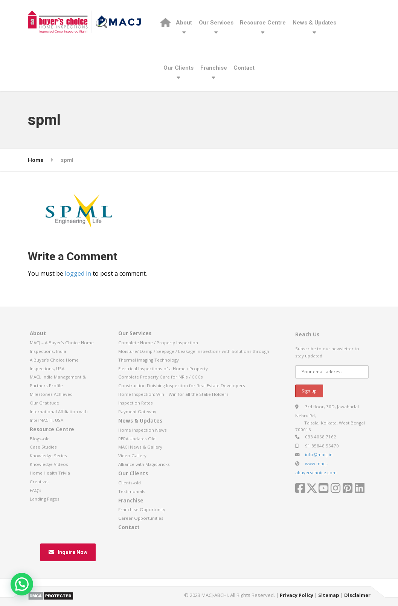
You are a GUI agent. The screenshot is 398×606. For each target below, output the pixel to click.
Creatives (40, 481)
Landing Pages (44, 499)
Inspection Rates (135, 403)
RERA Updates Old (137, 438)
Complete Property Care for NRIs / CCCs (160, 377)
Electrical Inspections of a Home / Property (163, 368)
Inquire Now (68, 552)
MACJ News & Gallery (140, 447)
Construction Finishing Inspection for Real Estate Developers (181, 385)
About (184, 22)
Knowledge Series (48, 455)
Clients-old (129, 482)
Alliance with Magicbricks (144, 464)
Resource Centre (263, 22)
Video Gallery (132, 455)
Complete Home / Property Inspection (158, 342)
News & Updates (314, 22)
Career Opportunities (140, 518)
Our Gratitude (44, 403)
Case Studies (43, 447)
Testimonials (131, 491)
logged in (78, 273)
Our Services (216, 22)
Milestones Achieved (51, 394)
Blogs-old (40, 438)
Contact (244, 67)
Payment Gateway (137, 411)
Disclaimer (357, 595)
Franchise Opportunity (141, 509)
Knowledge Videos (49, 464)
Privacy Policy (296, 595)
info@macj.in (318, 454)
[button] (22, 584)
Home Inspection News (142, 430)
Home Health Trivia (50, 473)
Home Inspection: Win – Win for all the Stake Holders (173, 394)
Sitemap (328, 595)
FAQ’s (35, 490)
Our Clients (178, 67)
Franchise (213, 67)
